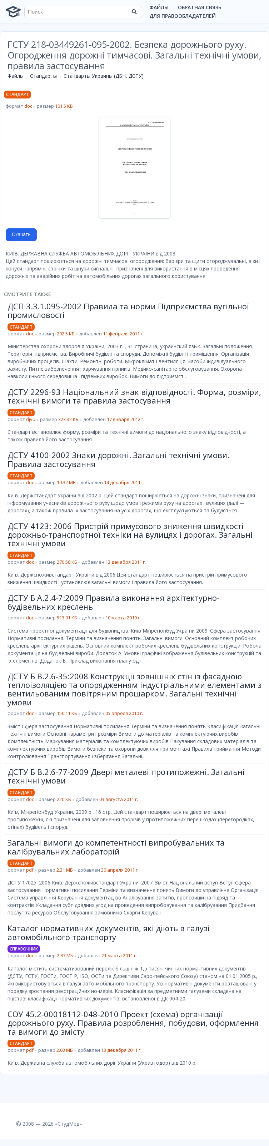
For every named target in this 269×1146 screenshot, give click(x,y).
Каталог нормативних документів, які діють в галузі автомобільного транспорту (109, 932)
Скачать (21, 234)
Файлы (159, 7)
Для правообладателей (182, 15)
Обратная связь (199, 7)
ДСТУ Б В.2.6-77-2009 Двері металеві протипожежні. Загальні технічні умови (126, 776)
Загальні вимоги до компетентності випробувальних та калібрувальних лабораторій (116, 846)
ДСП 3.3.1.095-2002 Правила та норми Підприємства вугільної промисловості (128, 310)
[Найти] (134, 12)
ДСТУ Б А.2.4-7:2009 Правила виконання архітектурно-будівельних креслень (113, 602)
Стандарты (43, 75)
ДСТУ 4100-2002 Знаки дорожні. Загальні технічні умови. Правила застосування (118, 459)
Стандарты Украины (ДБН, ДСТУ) (104, 75)
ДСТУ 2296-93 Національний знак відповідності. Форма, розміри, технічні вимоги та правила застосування (134, 396)
